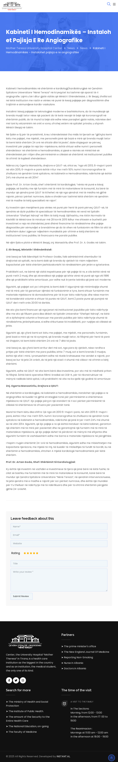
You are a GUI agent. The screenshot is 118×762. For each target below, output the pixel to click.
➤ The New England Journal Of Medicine (85, 652)
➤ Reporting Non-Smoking (77, 657)
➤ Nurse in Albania (72, 663)
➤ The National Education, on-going (27, 726)
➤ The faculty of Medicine (21, 732)
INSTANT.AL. (63, 756)
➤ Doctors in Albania (73, 668)
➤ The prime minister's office (78, 646)
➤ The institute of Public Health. (25, 711)
